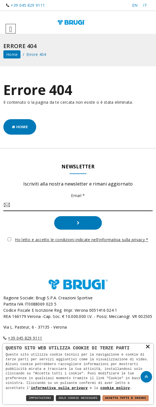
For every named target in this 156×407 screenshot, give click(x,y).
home (12, 54)
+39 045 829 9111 (28, 5)
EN (135, 5)
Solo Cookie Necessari (78, 398)
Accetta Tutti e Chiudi (125, 398)
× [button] (147, 346)
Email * (78, 195)
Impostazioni (40, 398)
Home (20, 126)
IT (145, 5)
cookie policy (115, 387)
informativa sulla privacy (59, 387)
